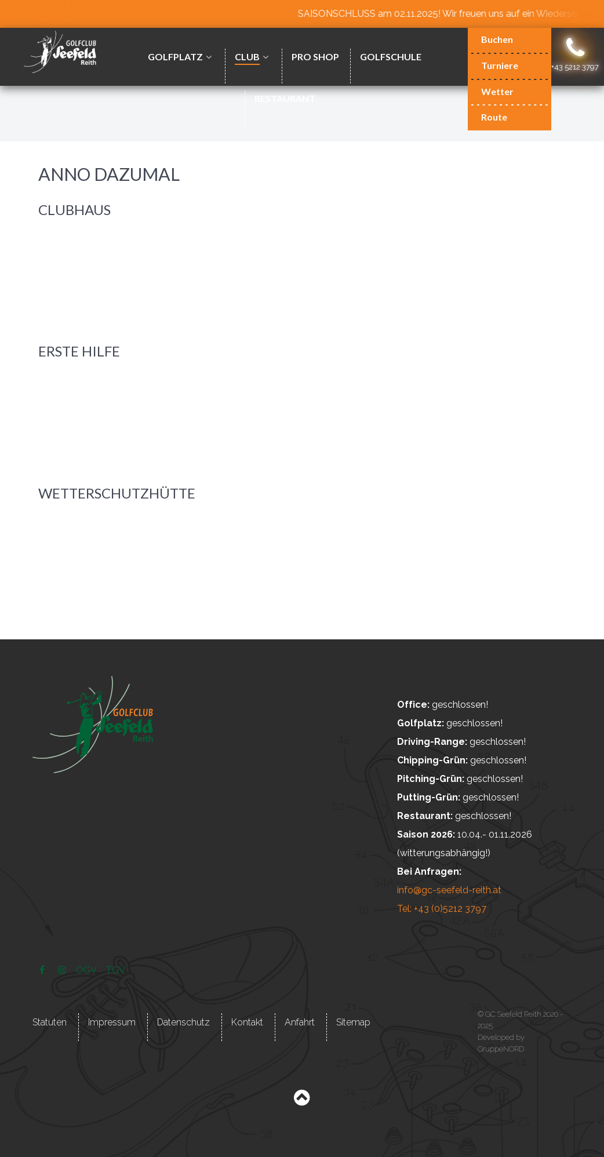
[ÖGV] (87, 970)
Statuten (49, 1022)
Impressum (112, 1022)
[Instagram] (63, 970)
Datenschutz (183, 1022)
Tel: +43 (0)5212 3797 (441, 908)
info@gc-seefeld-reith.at (449, 890)
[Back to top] (302, 1100)
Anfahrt (300, 1022)
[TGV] (115, 970)
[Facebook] (43, 970)
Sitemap (353, 1022)
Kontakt (247, 1022)
